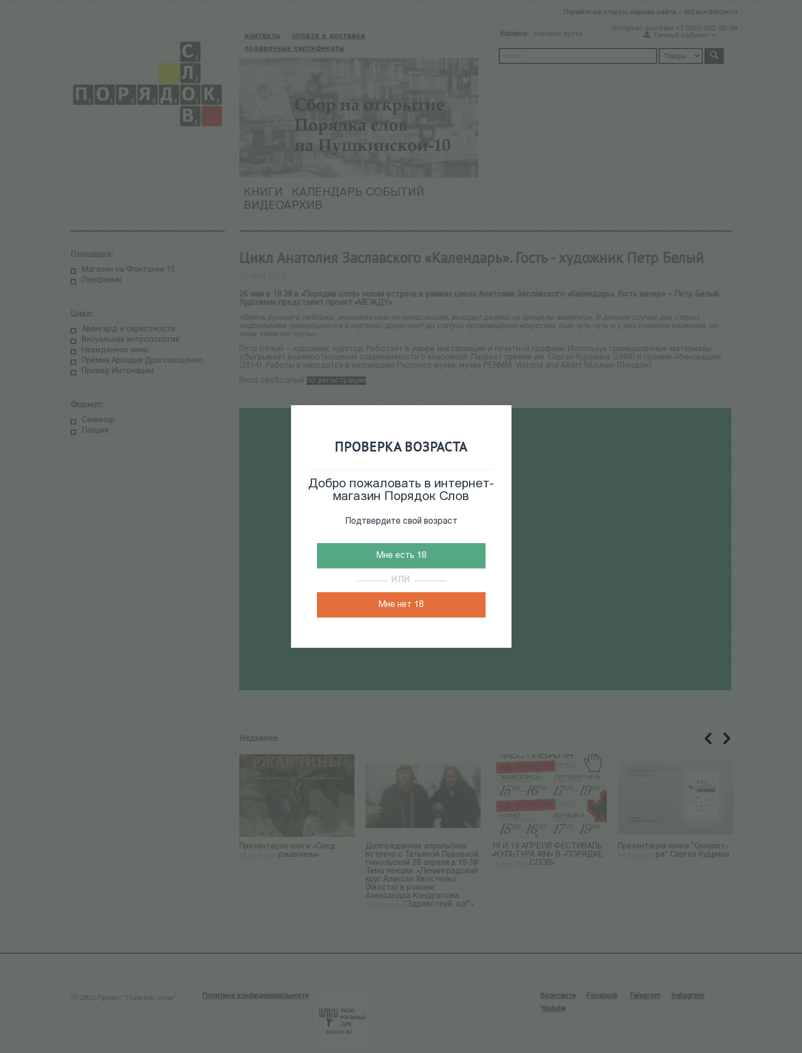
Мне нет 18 (401, 604)
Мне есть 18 (401, 555)
